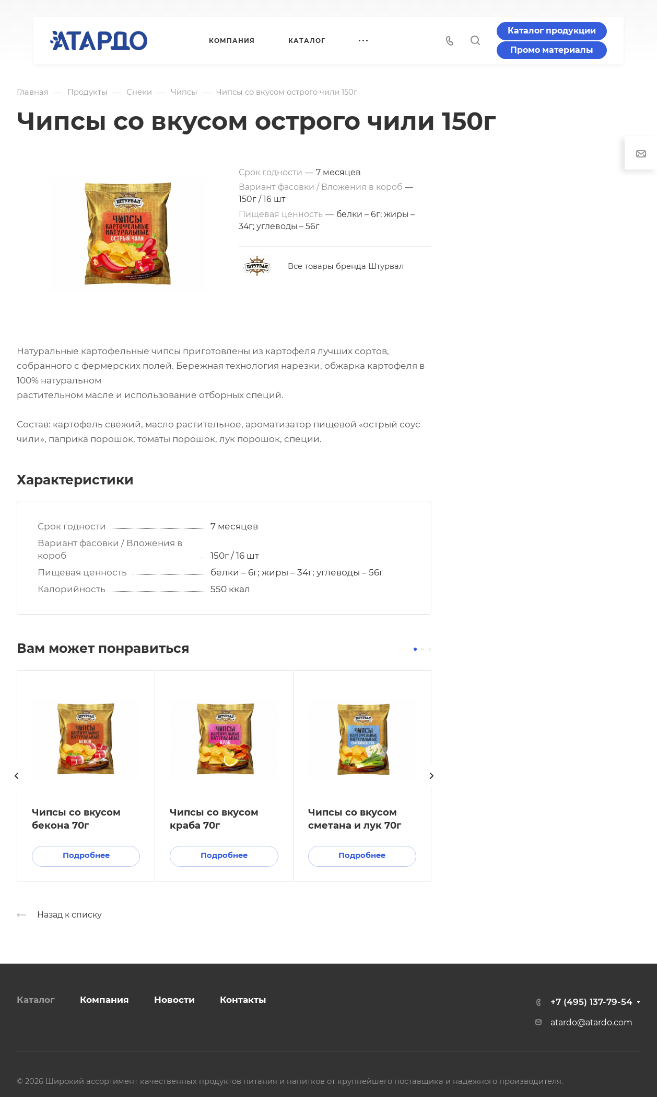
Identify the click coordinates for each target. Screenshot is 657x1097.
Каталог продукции (552, 31)
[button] (415, 649)
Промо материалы (551, 50)
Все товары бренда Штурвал (346, 266)
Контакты (243, 999)
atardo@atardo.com (591, 1022)
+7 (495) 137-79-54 (591, 1002)
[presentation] (16, 786)
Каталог (36, 999)
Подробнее (86, 855)
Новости (174, 999)
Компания (104, 999)
